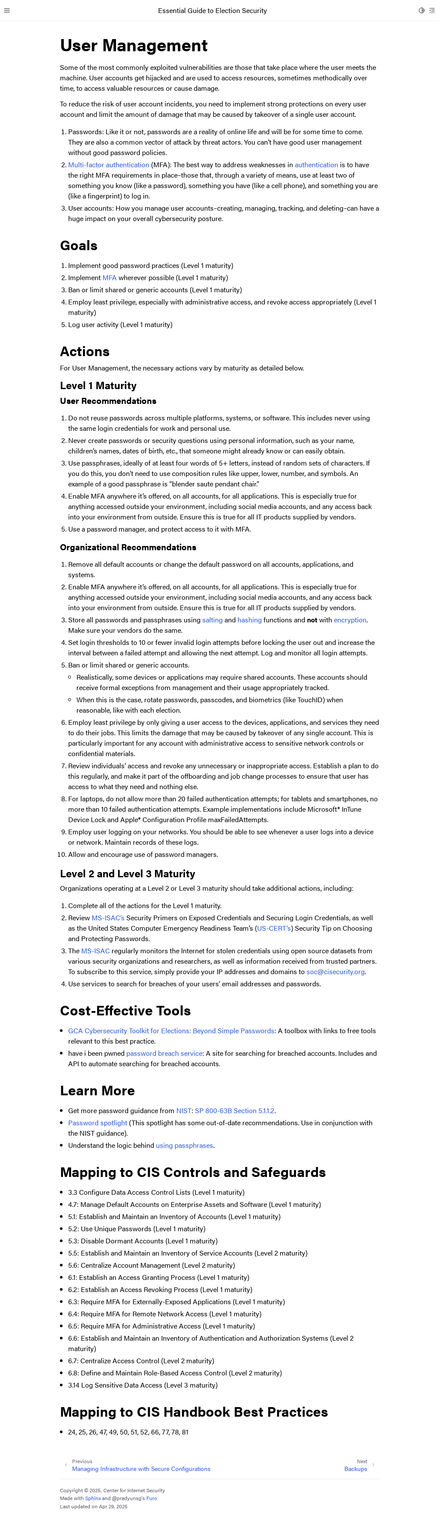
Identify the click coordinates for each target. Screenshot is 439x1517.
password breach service (164, 1053)
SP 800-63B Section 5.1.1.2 (234, 1110)
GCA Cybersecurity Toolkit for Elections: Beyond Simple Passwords (171, 1030)
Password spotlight (97, 1122)
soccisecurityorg (336, 971)
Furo (151, 1498)
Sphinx (93, 1498)
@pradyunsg (127, 1498)
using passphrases (184, 1145)
